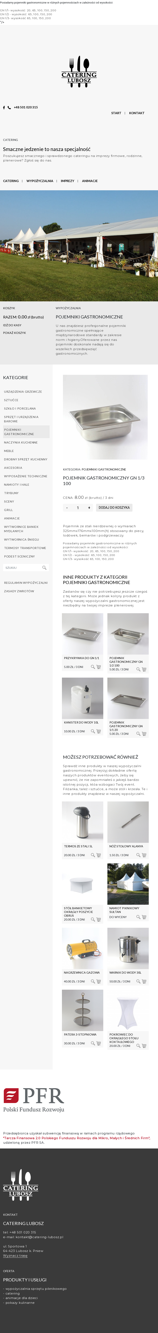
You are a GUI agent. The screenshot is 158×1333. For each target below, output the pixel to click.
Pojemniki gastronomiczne (104, 469)
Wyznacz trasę (15, 1256)
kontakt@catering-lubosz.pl (39, 1237)
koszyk (9, 308)
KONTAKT (137, 113)
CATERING (11, 181)
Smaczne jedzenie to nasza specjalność (47, 149)
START (116, 113)
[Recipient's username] (21, 567)
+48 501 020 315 (26, 107)
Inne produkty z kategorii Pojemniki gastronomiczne (96, 579)
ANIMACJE (90, 181)
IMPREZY (67, 181)
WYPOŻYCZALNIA (40, 181)
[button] (26, 333)
